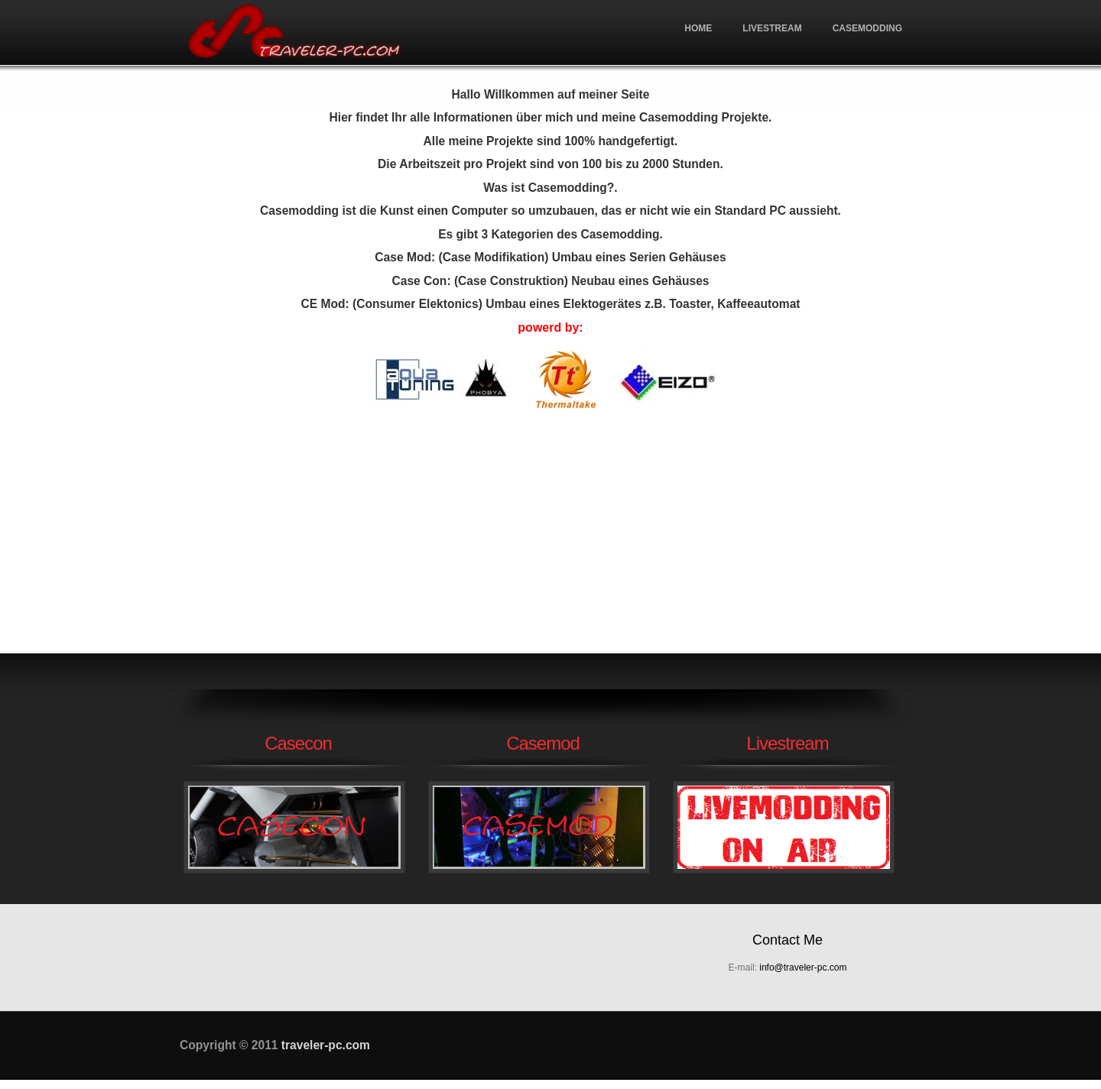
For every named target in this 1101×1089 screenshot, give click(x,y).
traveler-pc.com (294, 32)
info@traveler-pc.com (802, 967)
